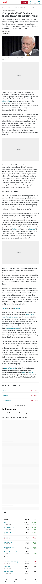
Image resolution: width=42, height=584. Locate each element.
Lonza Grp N (8, 542)
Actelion (17, 308)
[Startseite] (4, 2)
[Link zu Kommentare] (26, 580)
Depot (24, 2)
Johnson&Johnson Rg (11, 562)
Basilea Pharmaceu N (10, 552)
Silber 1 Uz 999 (8, 571)
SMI (29, 97)
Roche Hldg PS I (9, 527)
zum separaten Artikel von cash (18, 316)
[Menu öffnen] (38, 2)
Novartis (32, 229)
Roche (14, 229)
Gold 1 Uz (7, 567)
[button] (20, 405)
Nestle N (7, 537)
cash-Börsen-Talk (10, 368)
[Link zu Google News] (35, 580)
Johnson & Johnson (12, 328)
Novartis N (7, 532)
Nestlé (24, 227)
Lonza (7, 268)
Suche (30, 2)
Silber (31, 372)
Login (35, 2)
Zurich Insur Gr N (9, 547)
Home (3, 7)
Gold (23, 372)
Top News (11, 7)
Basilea (4, 308)
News (7, 7)
